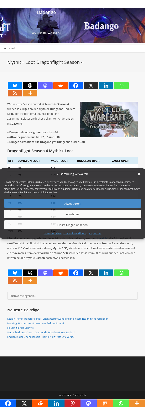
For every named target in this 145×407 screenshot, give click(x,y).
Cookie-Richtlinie (53, 233)
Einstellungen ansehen (72, 224)
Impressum (95, 233)
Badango (46, 12)
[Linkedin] (106, 85)
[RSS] (15, 93)
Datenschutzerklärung (75, 233)
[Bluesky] (15, 85)
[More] (30, 93)
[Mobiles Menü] (10, 48)
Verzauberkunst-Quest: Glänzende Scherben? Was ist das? (41, 332)
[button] (139, 174)
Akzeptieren (72, 203)
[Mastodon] (45, 85)
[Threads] (30, 85)
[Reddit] (60, 85)
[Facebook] (76, 85)
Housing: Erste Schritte (20, 327)
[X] (91, 85)
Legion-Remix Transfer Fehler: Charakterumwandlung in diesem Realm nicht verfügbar (57, 318)
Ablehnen (72, 214)
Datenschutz (79, 395)
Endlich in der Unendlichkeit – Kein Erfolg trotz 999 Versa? (40, 337)
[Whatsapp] (121, 85)
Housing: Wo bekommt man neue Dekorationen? (35, 323)
